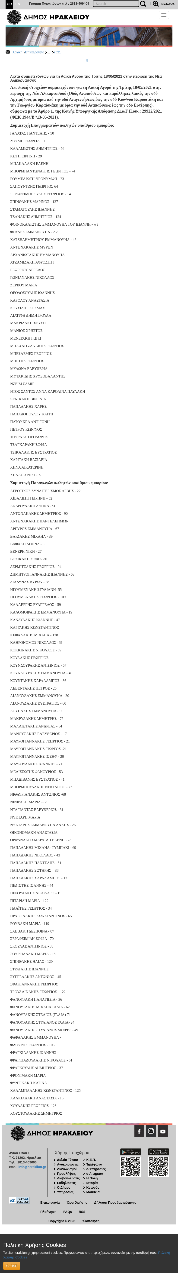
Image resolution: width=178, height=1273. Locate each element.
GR (9, 4)
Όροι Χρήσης (77, 1202)
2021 (57, 52)
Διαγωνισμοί (66, 1169)
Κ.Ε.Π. (91, 1160)
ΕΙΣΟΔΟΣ (168, 4)
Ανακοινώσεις (68, 1164)
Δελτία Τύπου (67, 1160)
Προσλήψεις (66, 1173)
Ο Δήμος (63, 1187)
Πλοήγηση (48, 1212)
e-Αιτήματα (94, 1173)
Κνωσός (92, 1187)
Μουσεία (93, 1192)
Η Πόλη (92, 1178)
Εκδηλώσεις (66, 1183)
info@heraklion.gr (32, 1167)
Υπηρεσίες (65, 1192)
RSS (82, 1212)
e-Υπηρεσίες (96, 1169)
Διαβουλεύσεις (68, 1178)
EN (18, 4)
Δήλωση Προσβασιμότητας (115, 1202)
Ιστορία (92, 1183)
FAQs (67, 1212)
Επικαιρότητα (34, 52)
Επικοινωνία (50, 1202)
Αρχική (17, 52)
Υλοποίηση (90, 1221)
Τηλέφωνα (94, 1164)
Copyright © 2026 (61, 1221)
